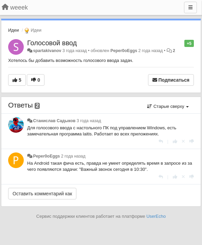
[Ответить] (161, 141)
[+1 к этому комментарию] (175, 141)
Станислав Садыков (54, 120)
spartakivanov (47, 50)
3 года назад (89, 120)
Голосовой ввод (52, 43)
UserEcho (156, 216)
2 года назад (73, 156)
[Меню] (190, 7)
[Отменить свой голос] (183, 141)
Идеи (13, 30)
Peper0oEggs (123, 50)
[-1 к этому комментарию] (191, 141)
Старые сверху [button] (168, 106)
